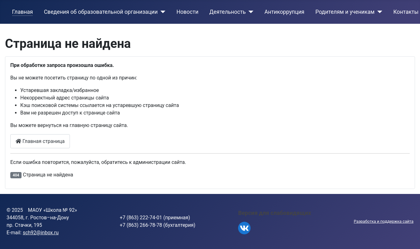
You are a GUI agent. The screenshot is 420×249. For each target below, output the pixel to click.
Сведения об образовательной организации (101, 12)
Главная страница (40, 141)
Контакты (405, 12)
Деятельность (227, 12)
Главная (22, 12)
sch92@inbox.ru (41, 233)
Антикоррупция (285, 12)
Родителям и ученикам (345, 12)
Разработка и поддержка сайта (383, 221)
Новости (187, 12)
